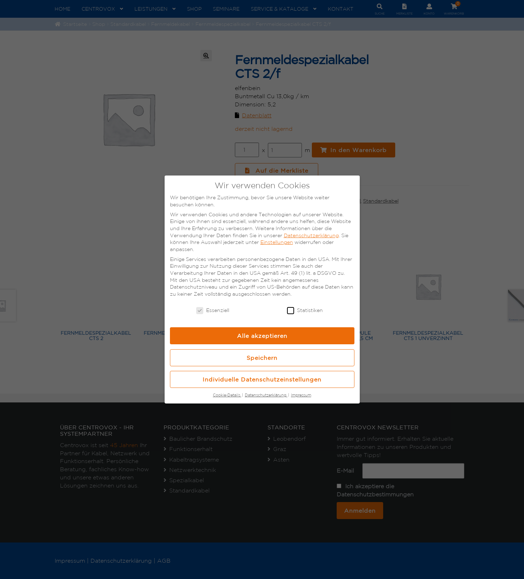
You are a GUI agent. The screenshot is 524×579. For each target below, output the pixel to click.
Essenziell (212, 310)
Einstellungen (276, 242)
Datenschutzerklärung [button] (266, 395)
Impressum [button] (301, 395)
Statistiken (305, 310)
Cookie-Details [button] (227, 395)
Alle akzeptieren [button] (262, 336)
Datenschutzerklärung (311, 235)
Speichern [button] (262, 358)
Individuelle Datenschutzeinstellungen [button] (262, 379)
